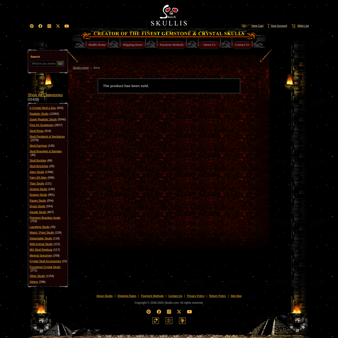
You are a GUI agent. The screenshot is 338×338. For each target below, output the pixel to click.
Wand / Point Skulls (45, 232)
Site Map (236, 296)
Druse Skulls (41, 206)
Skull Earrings (42, 145)
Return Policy (217, 296)
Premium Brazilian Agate (45, 219)
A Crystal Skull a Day (46, 108)
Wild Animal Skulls (45, 244)
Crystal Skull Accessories (48, 261)
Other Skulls (42, 276)
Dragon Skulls (42, 194)
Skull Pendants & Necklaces (47, 138)
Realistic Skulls (44, 113)
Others (38, 282)
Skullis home (81, 67)
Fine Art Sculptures (46, 125)
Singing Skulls (42, 189)
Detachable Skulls (45, 238)
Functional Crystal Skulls (45, 268)
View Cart (252, 25)
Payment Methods (152, 296)
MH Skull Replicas (45, 249)
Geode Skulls (42, 212)
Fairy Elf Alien (42, 177)
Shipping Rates (126, 296)
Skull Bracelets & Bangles (46, 153)
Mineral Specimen (45, 255)
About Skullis (104, 296)
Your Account (277, 25)
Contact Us (175, 296)
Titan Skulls (41, 183)
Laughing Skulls (42, 227)
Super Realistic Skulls (48, 119)
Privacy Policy (196, 296)
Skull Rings (40, 131)
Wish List (300, 25)
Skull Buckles (41, 160)
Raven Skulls (42, 200)
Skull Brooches (42, 166)
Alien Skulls (41, 172)
